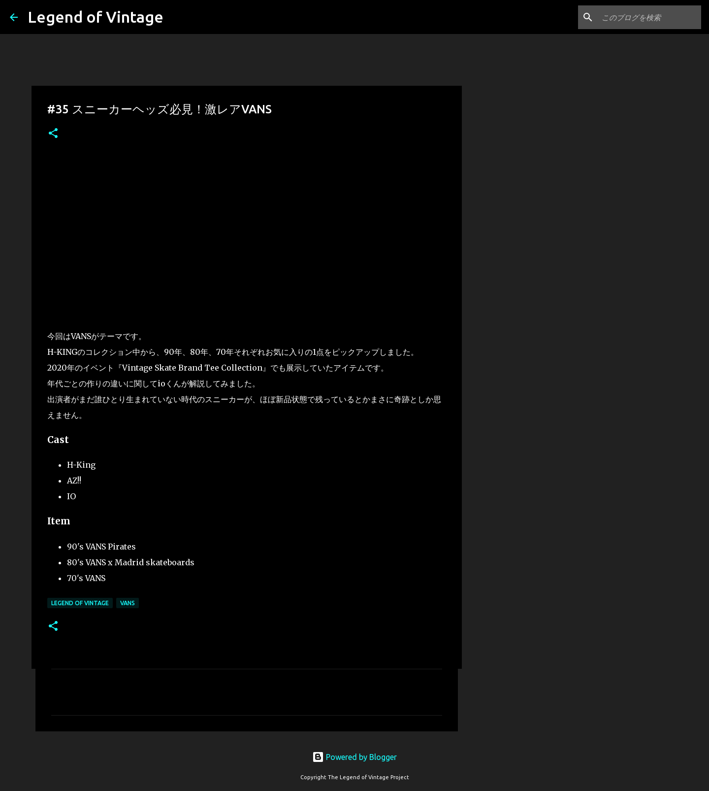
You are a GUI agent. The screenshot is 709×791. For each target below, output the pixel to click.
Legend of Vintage (95, 17)
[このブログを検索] (649, 17)
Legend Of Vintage (80, 603)
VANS (127, 603)
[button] (53, 133)
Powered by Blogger (354, 757)
